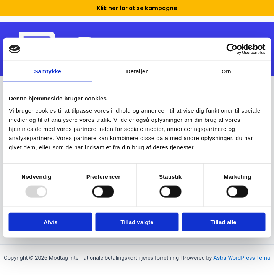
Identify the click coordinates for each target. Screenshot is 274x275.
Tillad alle (224, 221)
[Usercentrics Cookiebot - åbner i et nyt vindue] (231, 49)
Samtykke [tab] (47, 71)
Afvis (51, 221)
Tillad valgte (136, 221)
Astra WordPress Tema (241, 257)
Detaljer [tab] (137, 71)
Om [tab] (226, 71)
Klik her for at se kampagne (137, 8)
